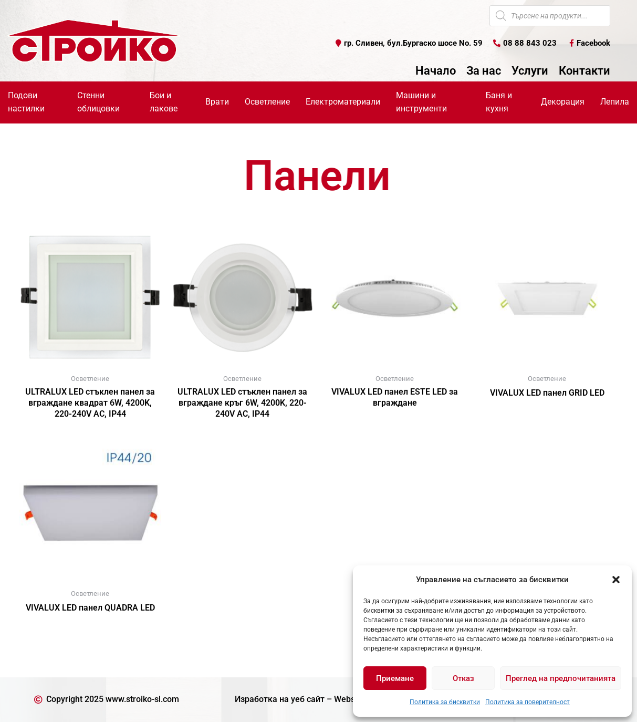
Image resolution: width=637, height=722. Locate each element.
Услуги (529, 71)
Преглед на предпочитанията (560, 678)
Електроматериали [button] (343, 102)
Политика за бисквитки (445, 702)
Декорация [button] (562, 102)
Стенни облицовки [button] (98, 102)
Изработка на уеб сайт (280, 699)
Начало (435, 71)
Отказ (463, 678)
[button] (616, 579)
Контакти (584, 71)
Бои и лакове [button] (163, 102)
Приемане (395, 678)
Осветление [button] (267, 102)
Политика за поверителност (527, 702)
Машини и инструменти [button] (421, 102)
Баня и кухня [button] (499, 102)
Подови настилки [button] (26, 102)
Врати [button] (217, 102)
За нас (483, 71)
